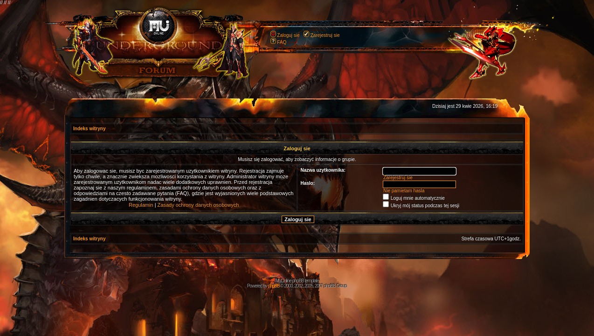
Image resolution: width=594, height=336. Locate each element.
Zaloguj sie (288, 35)
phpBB (273, 285)
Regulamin (141, 205)
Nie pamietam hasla (403, 190)
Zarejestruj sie (325, 35)
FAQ (281, 42)
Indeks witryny (89, 128)
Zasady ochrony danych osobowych (198, 205)
